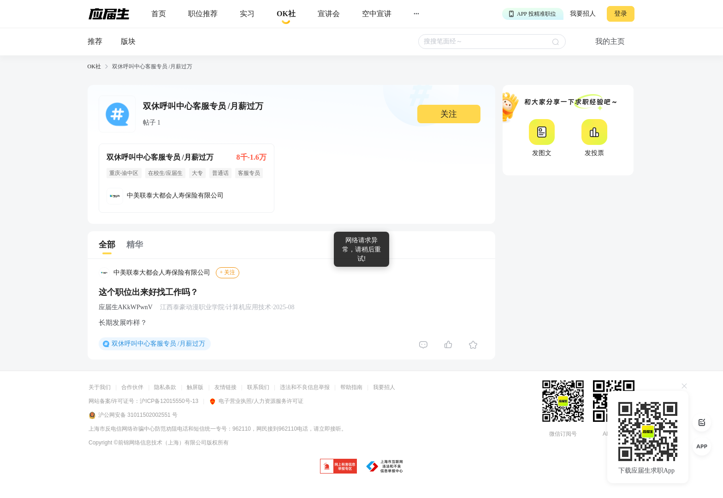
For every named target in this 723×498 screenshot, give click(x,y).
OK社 (94, 66)
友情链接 (225, 387)
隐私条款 (165, 387)
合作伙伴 (132, 387)
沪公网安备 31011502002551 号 (133, 415)
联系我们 (258, 387)
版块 (128, 41)
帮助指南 (351, 387)
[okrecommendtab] (286, 14)
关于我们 (100, 387)
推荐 (95, 41)
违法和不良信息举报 (305, 387)
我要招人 (583, 13)
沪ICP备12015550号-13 (169, 401)
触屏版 (195, 387)
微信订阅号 (563, 434)
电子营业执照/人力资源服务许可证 (256, 401)
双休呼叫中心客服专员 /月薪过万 (158, 343)
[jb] (338, 467)
